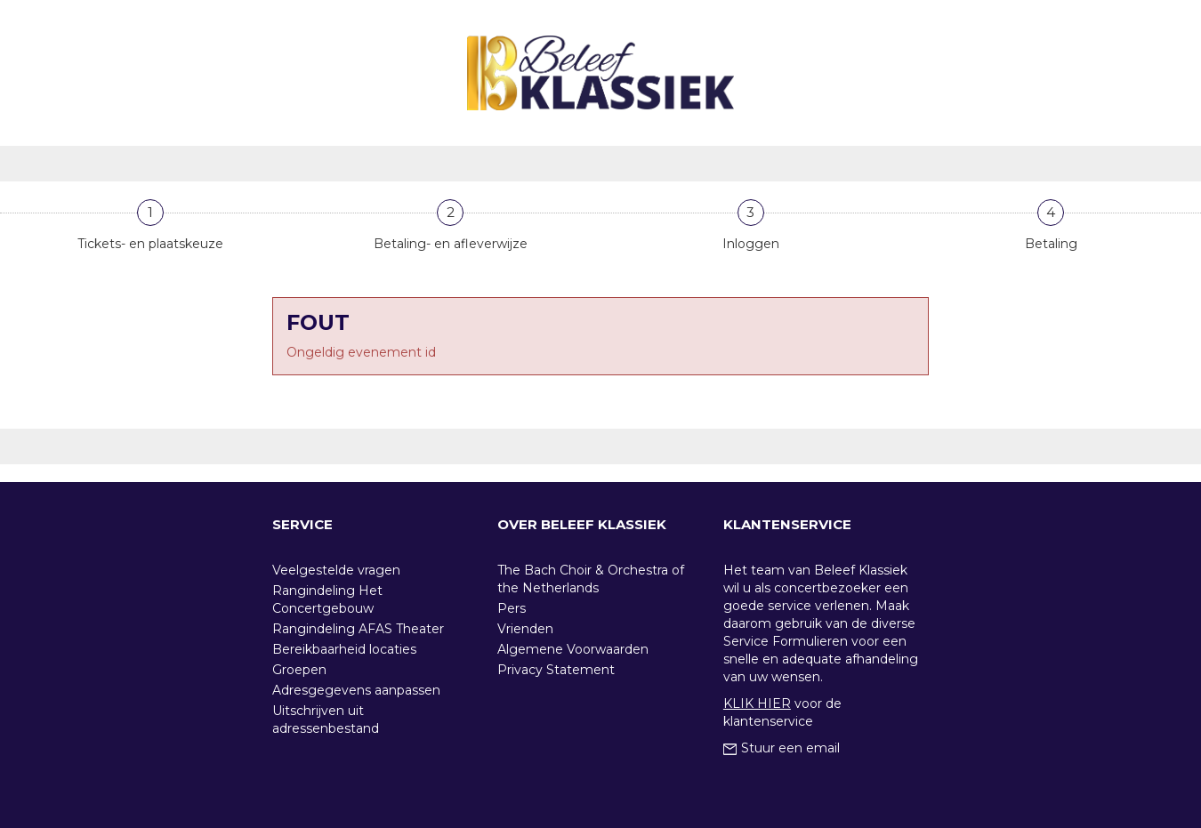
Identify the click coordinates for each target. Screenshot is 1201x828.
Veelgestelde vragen (336, 570)
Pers (511, 608)
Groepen (299, 670)
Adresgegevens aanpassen (356, 690)
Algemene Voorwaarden (573, 649)
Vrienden (525, 629)
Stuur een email (781, 748)
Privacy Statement (556, 670)
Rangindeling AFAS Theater (358, 629)
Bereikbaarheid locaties (344, 649)
